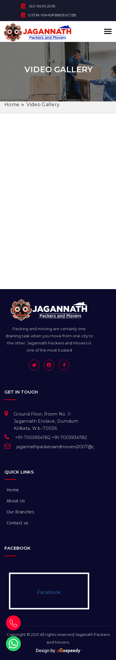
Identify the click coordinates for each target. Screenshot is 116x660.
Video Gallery (42, 104)
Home (11, 104)
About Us (16, 501)
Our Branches (20, 512)
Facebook (49, 592)
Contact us (17, 523)
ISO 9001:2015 (38, 7)
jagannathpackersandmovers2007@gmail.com (65, 446)
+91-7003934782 (32, 437)
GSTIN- (48, 15)
